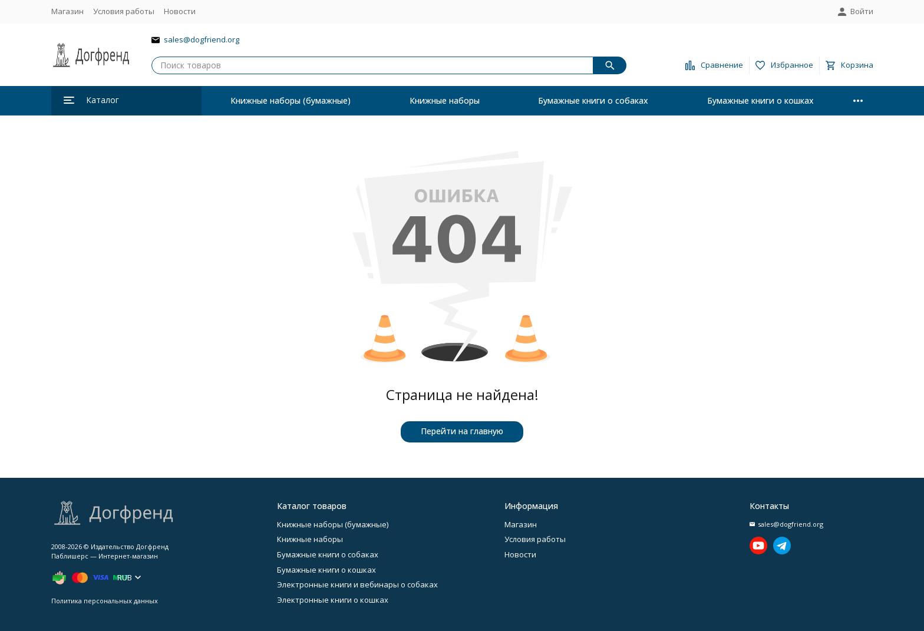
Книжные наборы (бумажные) (290, 100)
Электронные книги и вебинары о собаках (357, 584)
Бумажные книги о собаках (593, 100)
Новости (180, 11)
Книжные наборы (445, 100)
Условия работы (123, 11)
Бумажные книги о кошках (760, 100)
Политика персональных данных (104, 600)
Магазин (67, 11)
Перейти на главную (462, 431)
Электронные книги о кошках (332, 599)
